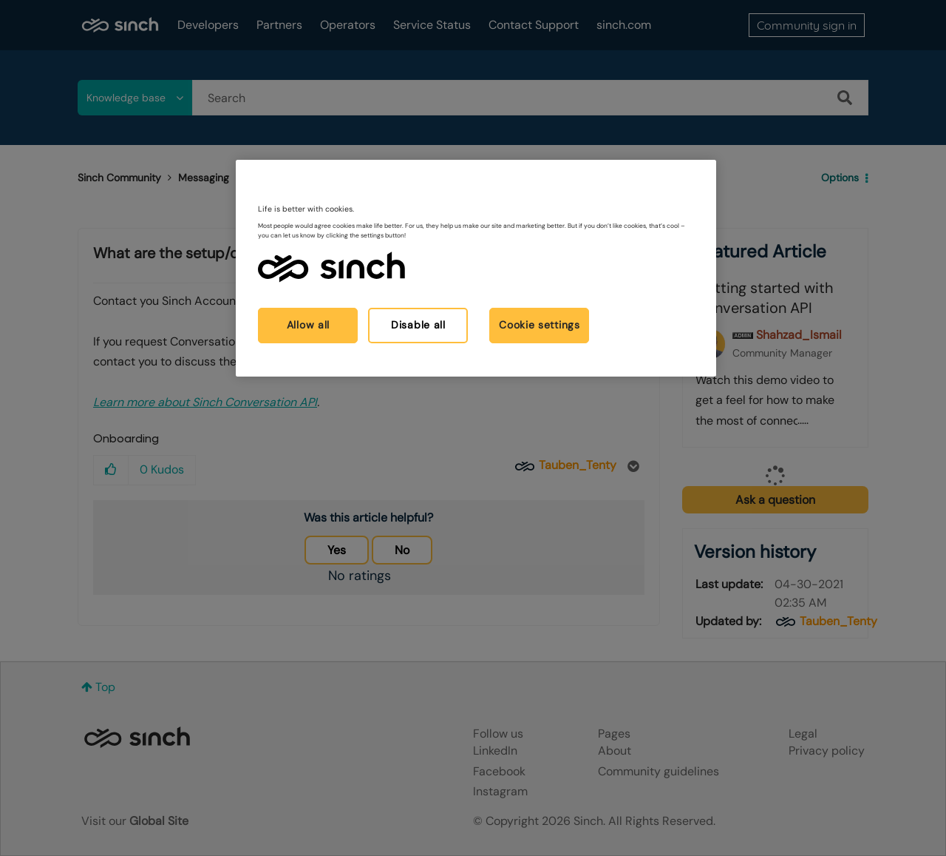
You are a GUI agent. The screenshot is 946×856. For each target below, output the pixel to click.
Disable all (418, 324)
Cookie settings (539, 324)
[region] (476, 268)
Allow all (308, 324)
